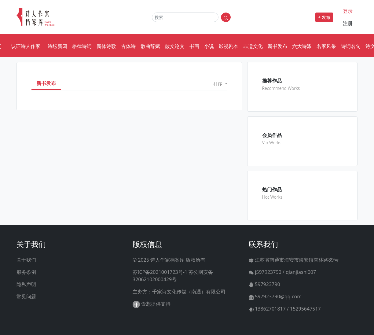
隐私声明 (26, 284)
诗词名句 (351, 46)
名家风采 (326, 46)
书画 (194, 46)
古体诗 (128, 46)
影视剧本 (228, 46)
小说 (209, 46)
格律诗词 (82, 46)
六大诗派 (302, 46)
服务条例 (26, 272)
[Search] (185, 17)
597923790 (264, 284)
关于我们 (26, 259)
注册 (348, 23)
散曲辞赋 (150, 46)
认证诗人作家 (25, 46)
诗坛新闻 (57, 46)
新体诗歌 (106, 46)
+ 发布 (324, 17)
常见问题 (26, 296)
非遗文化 (253, 46)
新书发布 (277, 46)
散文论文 (175, 46)
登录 (348, 11)
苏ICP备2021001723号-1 (160, 272)
